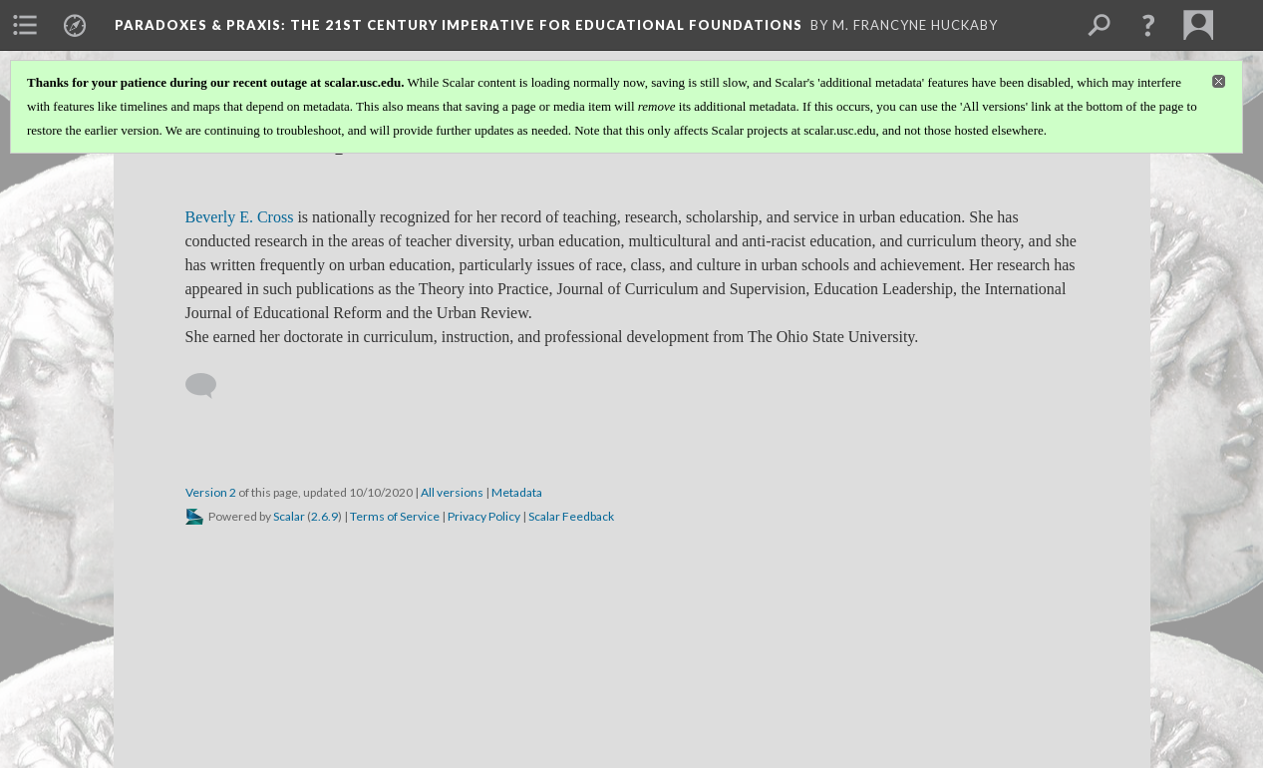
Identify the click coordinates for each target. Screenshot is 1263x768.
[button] (1148, 25)
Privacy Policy (484, 516)
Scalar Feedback (571, 516)
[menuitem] (25, 25)
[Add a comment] (209, 386)
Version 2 (210, 492)
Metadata (516, 492)
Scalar (289, 516)
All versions (452, 492)
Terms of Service (395, 516)
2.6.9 (324, 516)
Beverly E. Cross (239, 216)
